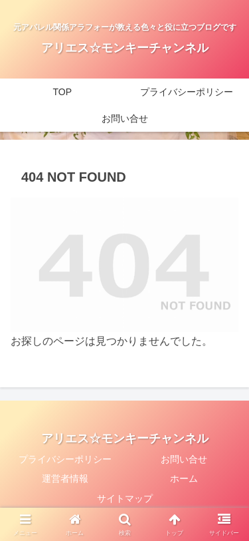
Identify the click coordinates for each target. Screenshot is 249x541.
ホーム (184, 478)
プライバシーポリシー (65, 459)
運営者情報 (65, 478)
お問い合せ (184, 459)
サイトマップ (125, 498)
